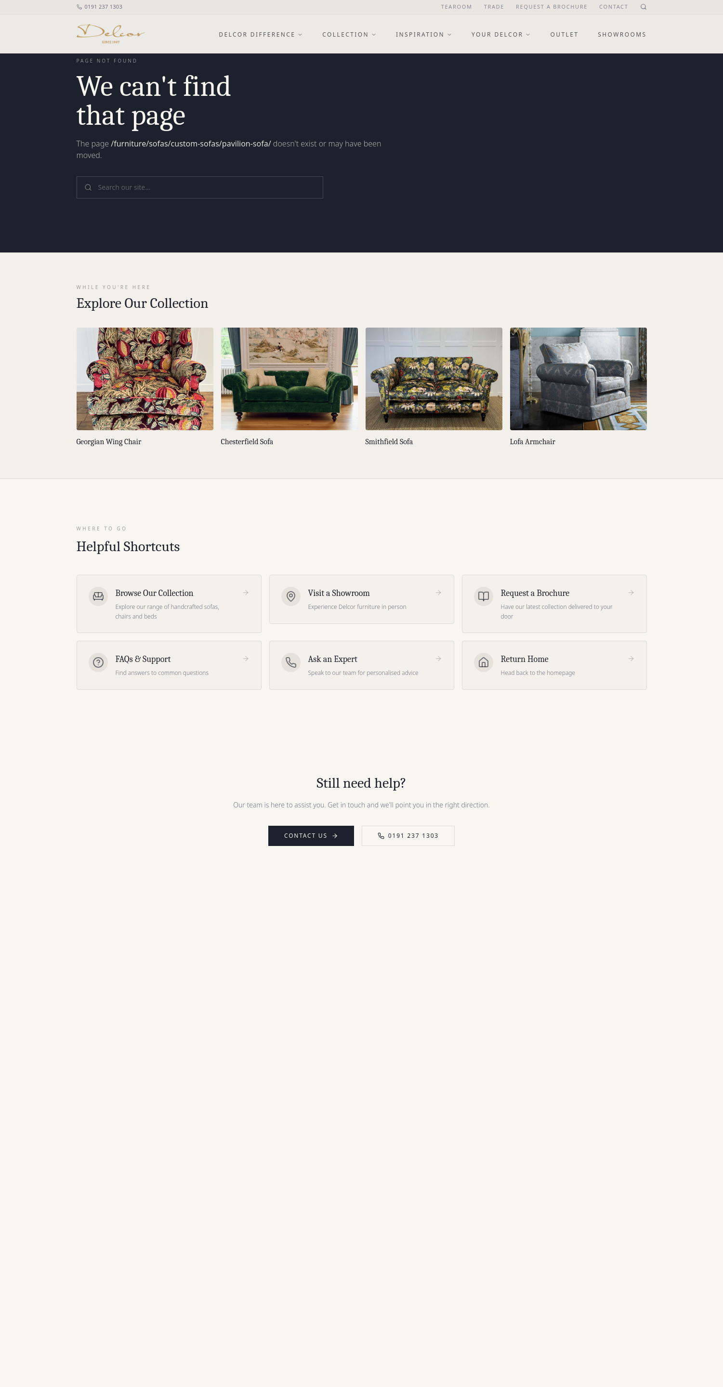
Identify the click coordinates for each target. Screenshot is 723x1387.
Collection (349, 35)
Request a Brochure (552, 6)
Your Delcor (501, 35)
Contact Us (311, 836)
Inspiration (424, 35)
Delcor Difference (261, 35)
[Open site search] (643, 6)
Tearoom (457, 6)
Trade (494, 6)
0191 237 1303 (100, 6)
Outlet (564, 34)
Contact (613, 6)
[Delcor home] (111, 33)
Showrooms (622, 34)
